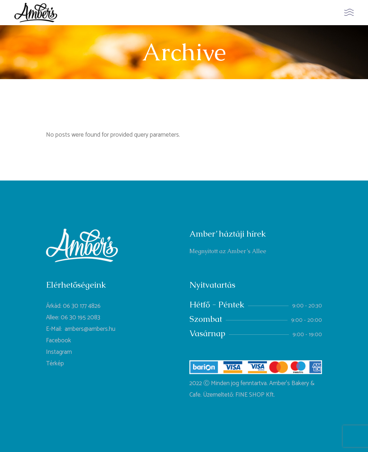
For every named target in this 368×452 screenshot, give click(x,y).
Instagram (59, 352)
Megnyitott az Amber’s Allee (227, 251)
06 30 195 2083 (80, 317)
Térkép (55, 364)
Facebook (58, 340)
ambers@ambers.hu (90, 329)
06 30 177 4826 (82, 306)
